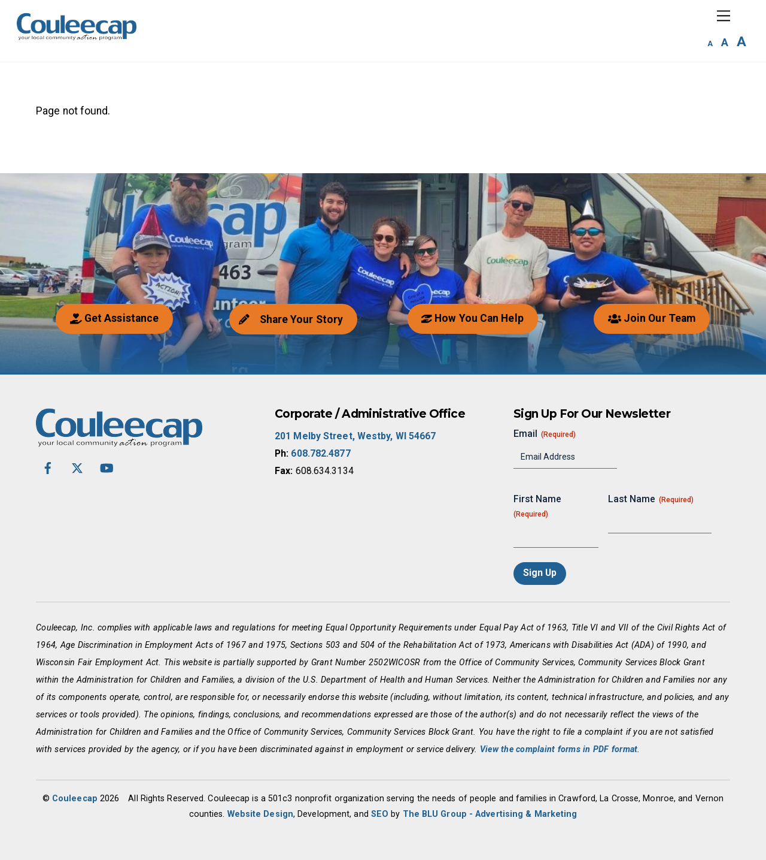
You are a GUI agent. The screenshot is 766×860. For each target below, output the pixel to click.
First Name (537, 506)
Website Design (260, 814)
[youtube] (106, 466)
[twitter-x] (77, 466)
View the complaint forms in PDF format (559, 749)
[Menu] (723, 16)
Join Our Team (651, 318)
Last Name (651, 499)
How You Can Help (472, 318)
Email (544, 434)
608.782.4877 (320, 453)
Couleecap (75, 798)
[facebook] (48, 466)
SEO (379, 814)
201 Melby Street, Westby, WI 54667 (355, 436)
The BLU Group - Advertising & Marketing (490, 814)
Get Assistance (114, 318)
